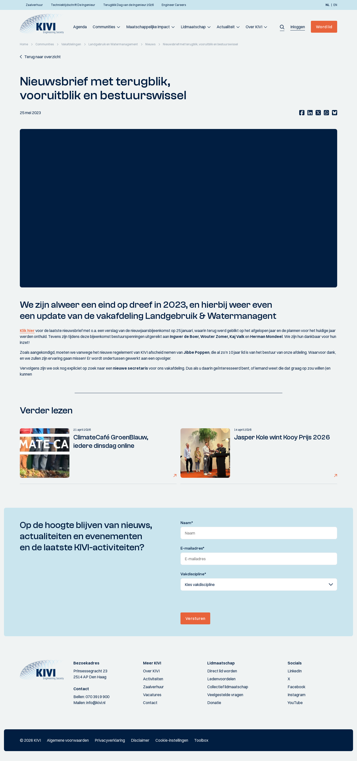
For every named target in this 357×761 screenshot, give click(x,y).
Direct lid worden (222, 670)
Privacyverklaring (110, 740)
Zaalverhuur (153, 686)
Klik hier (27, 330)
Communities (104, 26)
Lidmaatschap (193, 26)
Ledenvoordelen (221, 678)
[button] (282, 26)
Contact (150, 702)
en (335, 5)
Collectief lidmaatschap (227, 686)
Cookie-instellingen (171, 740)
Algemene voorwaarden (68, 740)
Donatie (214, 702)
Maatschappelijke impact (148, 26)
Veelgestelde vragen (225, 694)
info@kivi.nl (95, 702)
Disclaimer (140, 740)
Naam (186, 523)
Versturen (195, 618)
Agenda (80, 26)
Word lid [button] (324, 26)
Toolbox (201, 740)
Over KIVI (254, 26)
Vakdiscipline (193, 574)
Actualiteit (226, 26)
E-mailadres (192, 548)
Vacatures (152, 694)
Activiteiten (153, 678)
